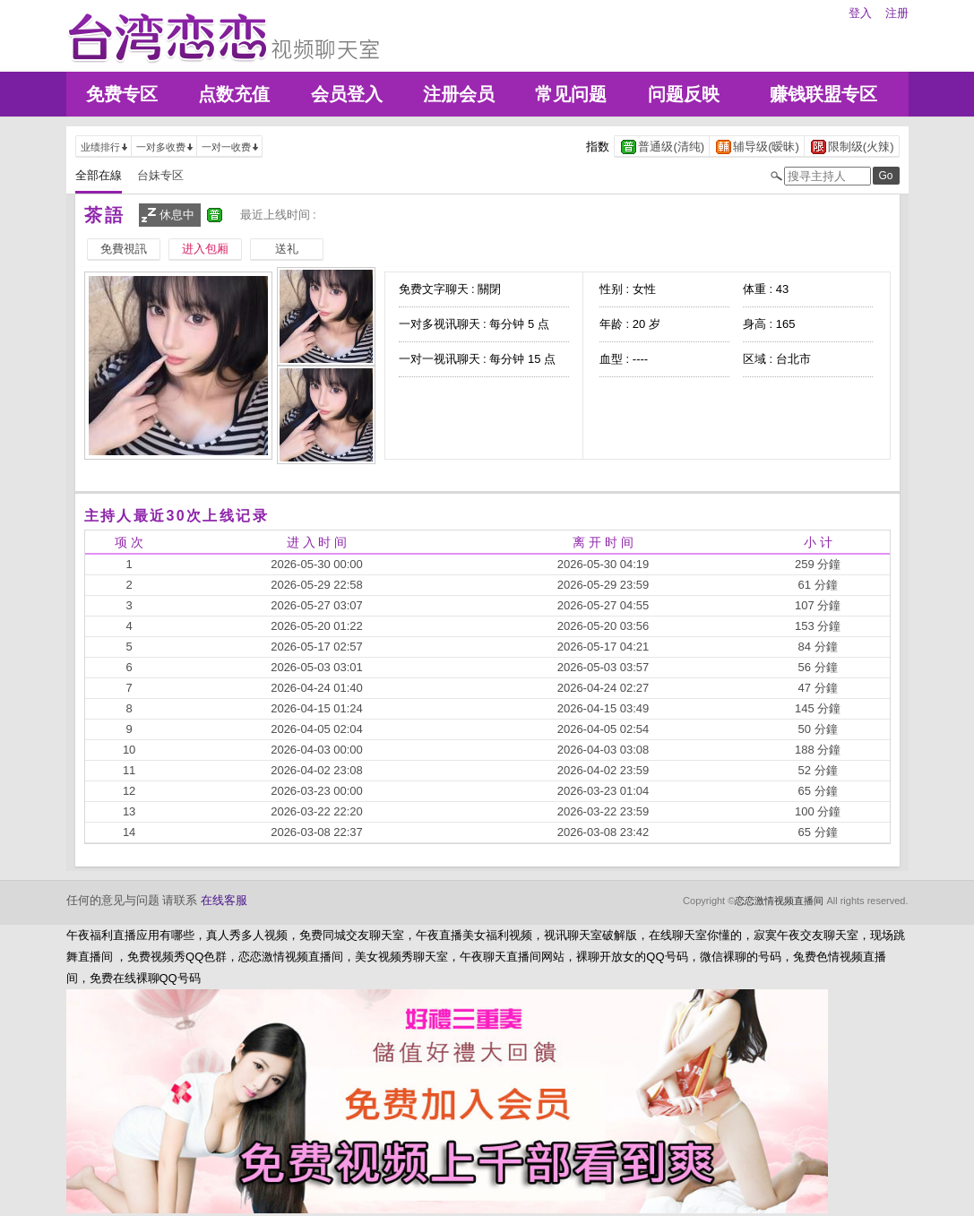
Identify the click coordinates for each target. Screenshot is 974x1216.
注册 (897, 13)
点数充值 (234, 94)
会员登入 (347, 94)
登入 (860, 13)
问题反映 (684, 94)
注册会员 (459, 94)
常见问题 (571, 94)
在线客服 (224, 900)
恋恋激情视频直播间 (779, 900)
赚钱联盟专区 (823, 94)
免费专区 (122, 94)
